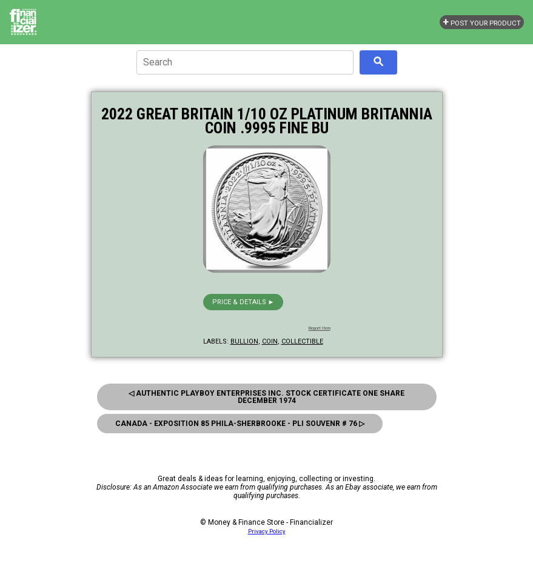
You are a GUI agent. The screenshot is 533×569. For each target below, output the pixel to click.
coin (270, 341)
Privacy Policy (267, 531)
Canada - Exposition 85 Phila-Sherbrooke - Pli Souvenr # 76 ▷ (239, 423)
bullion (244, 341)
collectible (302, 341)
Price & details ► (243, 302)
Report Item (319, 328)
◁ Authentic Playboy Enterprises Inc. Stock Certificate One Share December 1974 (266, 397)
